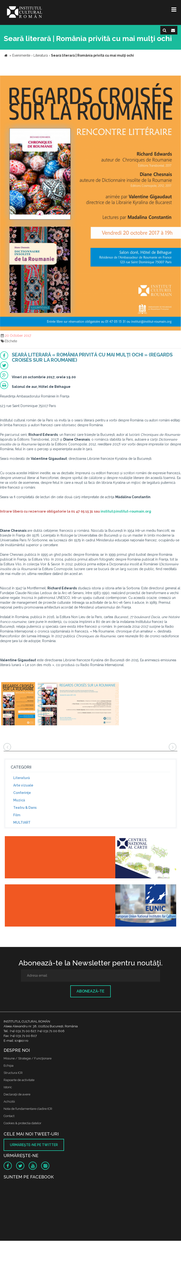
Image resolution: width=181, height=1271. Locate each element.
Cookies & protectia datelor (22, 1123)
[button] (177, 80)
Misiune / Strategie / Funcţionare (28, 1058)
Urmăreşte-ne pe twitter (34, 1145)
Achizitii (9, 1101)
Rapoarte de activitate (19, 1080)
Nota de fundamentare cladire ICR (28, 1109)
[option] (18, 704)
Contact (9, 1116)
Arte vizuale (23, 785)
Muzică (19, 800)
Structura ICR (13, 1073)
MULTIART (22, 822)
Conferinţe (22, 793)
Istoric (8, 1087)
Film (16, 815)
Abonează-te (90, 991)
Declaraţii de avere (17, 1094)
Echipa (8, 1065)
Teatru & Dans (25, 808)
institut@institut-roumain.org (126, 511)
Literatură (21, 778)
